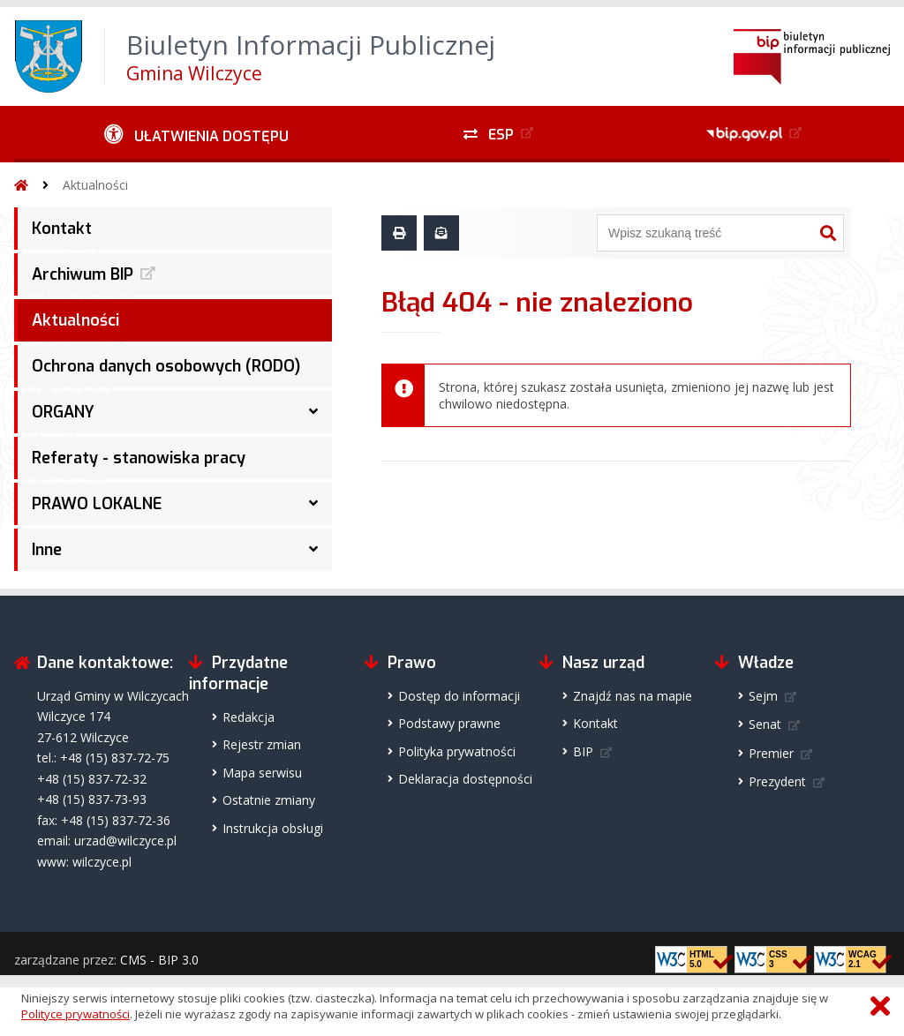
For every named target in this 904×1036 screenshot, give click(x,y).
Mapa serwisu (262, 772)
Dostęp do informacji (459, 695)
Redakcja (248, 717)
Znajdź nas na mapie (632, 695)
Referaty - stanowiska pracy (138, 458)
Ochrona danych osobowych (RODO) (166, 366)
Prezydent (777, 781)
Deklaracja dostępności (465, 778)
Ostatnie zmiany (268, 800)
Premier (771, 753)
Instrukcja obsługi (272, 828)
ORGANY (63, 412)
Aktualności (95, 184)
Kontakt (62, 228)
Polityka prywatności (457, 751)
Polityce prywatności (75, 1014)
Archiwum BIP (82, 274)
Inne (47, 549)
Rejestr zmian (261, 744)
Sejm (763, 695)
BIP (583, 751)
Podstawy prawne (449, 723)
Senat (765, 724)
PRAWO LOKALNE (97, 503)
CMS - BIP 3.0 (159, 959)
